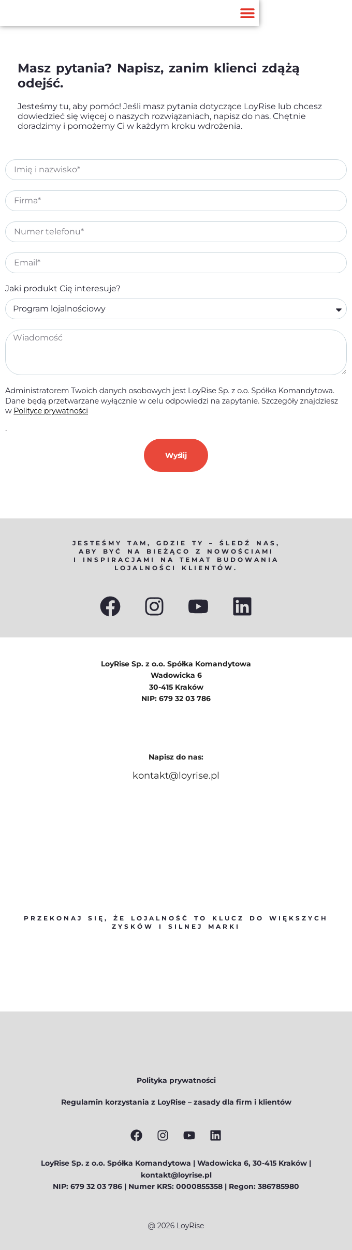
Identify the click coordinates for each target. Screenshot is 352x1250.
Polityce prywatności (50, 410)
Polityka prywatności (176, 1080)
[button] (247, 13)
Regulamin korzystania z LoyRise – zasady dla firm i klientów (176, 1102)
